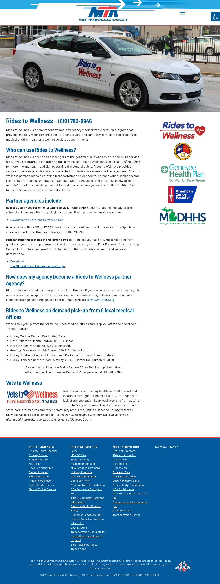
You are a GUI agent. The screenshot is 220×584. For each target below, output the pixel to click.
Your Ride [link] (35, 463)
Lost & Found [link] (79, 527)
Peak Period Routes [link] (41, 467)
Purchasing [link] (120, 467)
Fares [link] (74, 450)
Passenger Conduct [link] (83, 463)
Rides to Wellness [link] (40, 480)
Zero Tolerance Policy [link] (84, 544)
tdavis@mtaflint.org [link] (101, 300)
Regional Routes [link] (39, 459)
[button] (184, 14)
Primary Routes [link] (38, 455)
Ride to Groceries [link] (39, 476)
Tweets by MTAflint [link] (166, 446)
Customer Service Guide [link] (85, 514)
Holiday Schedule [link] (81, 472)
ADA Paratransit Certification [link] (88, 485)
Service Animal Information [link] (87, 519)
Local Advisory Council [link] (126, 480)
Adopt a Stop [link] (120, 459)
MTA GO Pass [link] (78, 455)
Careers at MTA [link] (122, 463)
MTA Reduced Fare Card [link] (85, 467)
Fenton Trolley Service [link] (42, 489)
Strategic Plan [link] (121, 472)
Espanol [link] (76, 540)
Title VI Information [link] (124, 455)
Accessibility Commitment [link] (129, 485)
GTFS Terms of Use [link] (124, 476)
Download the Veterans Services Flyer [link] (36, 220)
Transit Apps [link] (78, 548)
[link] (215, 16)
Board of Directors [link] (124, 450)
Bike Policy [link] (77, 523)
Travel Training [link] (80, 459)
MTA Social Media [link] (123, 489)
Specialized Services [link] (41, 485)
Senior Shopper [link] (38, 472)
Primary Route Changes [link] (43, 450)
